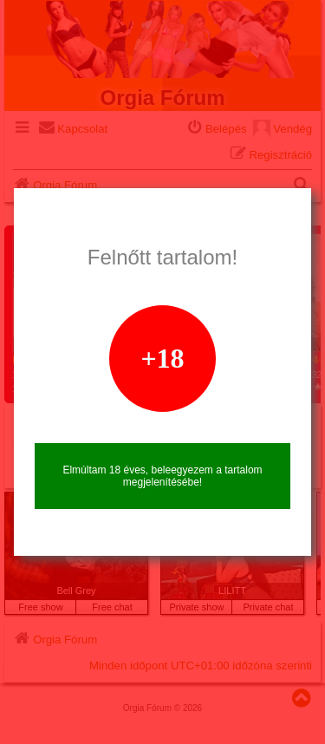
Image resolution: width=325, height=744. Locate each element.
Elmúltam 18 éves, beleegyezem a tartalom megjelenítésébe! (162, 476)
